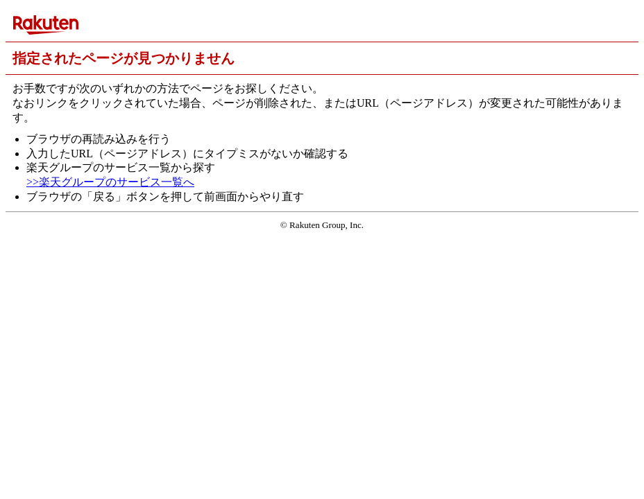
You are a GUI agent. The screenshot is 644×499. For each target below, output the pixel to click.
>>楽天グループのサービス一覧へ (110, 182)
